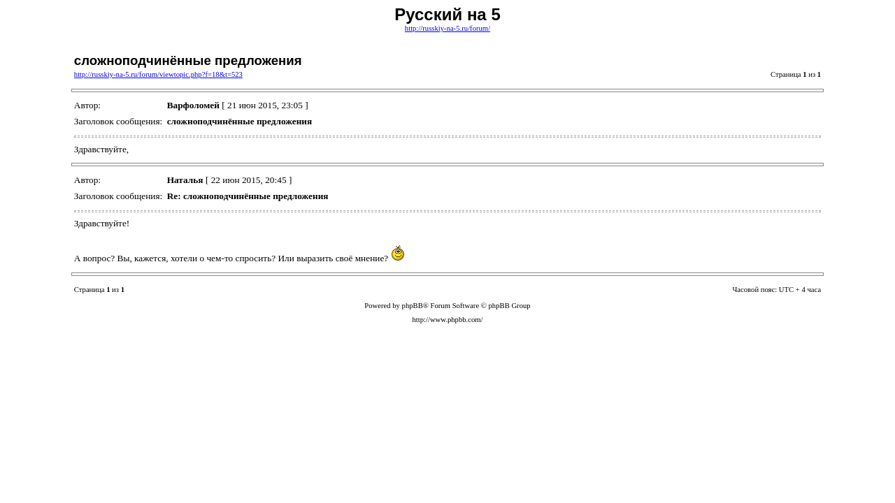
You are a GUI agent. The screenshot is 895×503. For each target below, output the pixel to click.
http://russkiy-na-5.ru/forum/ (447, 28)
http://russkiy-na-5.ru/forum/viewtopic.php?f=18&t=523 (158, 74)
